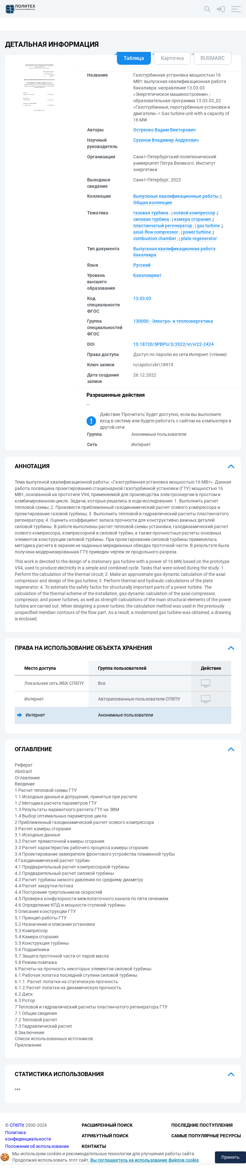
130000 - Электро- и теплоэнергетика (173, 321)
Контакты (94, 1146)
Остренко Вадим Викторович (164, 129)
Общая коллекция (152, 202)
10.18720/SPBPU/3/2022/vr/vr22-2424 (173, 344)
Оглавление (33, 749)
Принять (230, 1157)
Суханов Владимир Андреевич (166, 140)
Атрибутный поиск (105, 1135)
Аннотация (32, 466)
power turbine (197, 232)
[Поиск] (207, 9)
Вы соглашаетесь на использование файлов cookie (144, 1160)
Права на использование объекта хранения (83, 647)
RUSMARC (213, 58)
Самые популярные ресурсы (206, 1135)
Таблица (134, 58)
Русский (142, 265)
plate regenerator (199, 238)
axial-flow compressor (155, 232)
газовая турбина (150, 212)
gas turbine (208, 225)
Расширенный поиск (107, 1125)
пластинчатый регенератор (162, 225)
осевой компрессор (194, 212)
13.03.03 (142, 298)
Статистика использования (59, 1074)
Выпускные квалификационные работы (175, 196)
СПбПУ (16, 1125)
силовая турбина (151, 219)
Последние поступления (202, 1125)
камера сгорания (192, 219)
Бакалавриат (147, 275)
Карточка (172, 58)
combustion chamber (154, 238)
